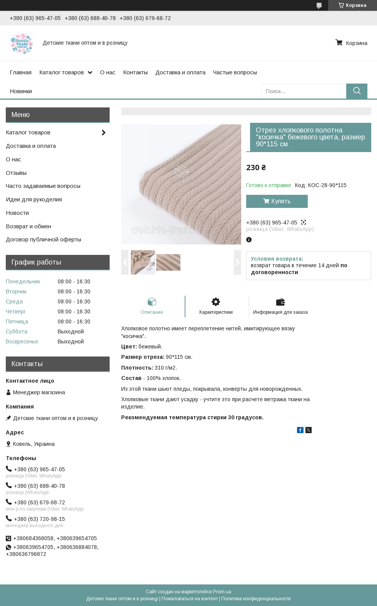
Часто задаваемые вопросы (43, 185)
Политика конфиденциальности (256, 598)
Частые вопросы (235, 72)
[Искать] (356, 91)
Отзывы (16, 172)
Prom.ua (222, 591)
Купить (281, 201)
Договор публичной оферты (43, 239)
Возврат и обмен (28, 226)
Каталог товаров (61, 72)
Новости (17, 212)
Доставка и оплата (180, 72)
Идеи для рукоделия (34, 199)
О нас (107, 72)
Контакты (135, 72)
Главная (21, 72)
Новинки (21, 91)
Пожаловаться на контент (190, 598)
